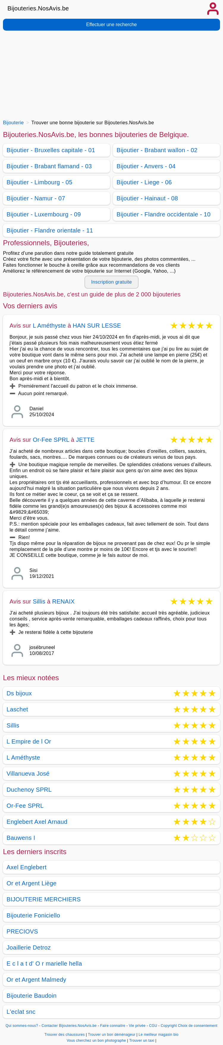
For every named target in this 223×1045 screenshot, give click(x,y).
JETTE (85, 439)
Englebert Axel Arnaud (37, 822)
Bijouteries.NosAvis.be (38, 8)
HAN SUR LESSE (97, 325)
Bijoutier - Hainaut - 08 (147, 198)
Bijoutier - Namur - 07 (36, 198)
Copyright (169, 1026)
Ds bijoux (19, 693)
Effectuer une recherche (111, 24)
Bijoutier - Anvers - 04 (146, 166)
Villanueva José (28, 774)
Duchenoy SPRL (29, 790)
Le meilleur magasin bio (158, 1035)
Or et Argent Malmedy (36, 979)
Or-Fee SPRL (51, 439)
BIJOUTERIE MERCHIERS (44, 899)
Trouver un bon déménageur (112, 1035)
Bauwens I (21, 838)
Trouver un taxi (142, 1040)
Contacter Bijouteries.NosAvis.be (69, 1026)
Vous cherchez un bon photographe (97, 1040)
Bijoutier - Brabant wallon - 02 (157, 150)
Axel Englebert (27, 867)
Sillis (39, 601)
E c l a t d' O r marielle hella (44, 963)
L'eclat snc (21, 1011)
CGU (153, 1026)
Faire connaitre (112, 1026)
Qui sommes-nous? (22, 1026)
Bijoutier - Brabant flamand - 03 (49, 166)
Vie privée (137, 1026)
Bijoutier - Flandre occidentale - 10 (164, 214)
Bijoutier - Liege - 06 (144, 182)
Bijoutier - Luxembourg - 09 (44, 214)
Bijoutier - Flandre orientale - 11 (50, 230)
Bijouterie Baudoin (31, 995)
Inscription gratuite (111, 282)
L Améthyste (49, 325)
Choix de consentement (197, 1026)
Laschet (17, 709)
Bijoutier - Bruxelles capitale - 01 (51, 150)
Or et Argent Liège (31, 883)
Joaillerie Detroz (29, 947)
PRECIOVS (22, 931)
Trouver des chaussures (65, 1035)
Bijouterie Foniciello (33, 915)
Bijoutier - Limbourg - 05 (39, 182)
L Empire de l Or (29, 741)
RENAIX (63, 601)
